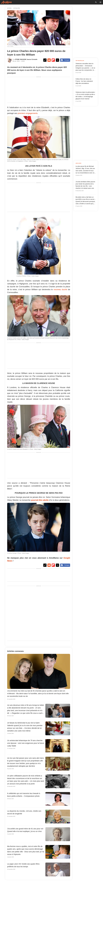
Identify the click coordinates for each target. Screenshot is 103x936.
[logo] (6, 2)
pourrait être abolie (40, 500)
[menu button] (100, 2)
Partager (65, 60)
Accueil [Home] (9, 8)
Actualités (16, 8)
